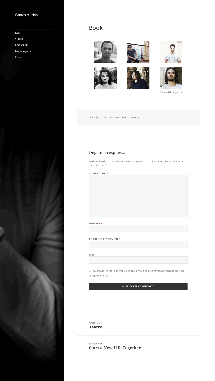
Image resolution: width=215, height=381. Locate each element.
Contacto (20, 57)
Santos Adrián (26, 15)
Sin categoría (131, 117)
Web (92, 254)
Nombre (95, 223)
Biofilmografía (23, 51)
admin (115, 117)
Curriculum (21, 45)
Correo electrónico (104, 239)
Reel (17, 32)
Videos (19, 38)
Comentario (98, 173)
